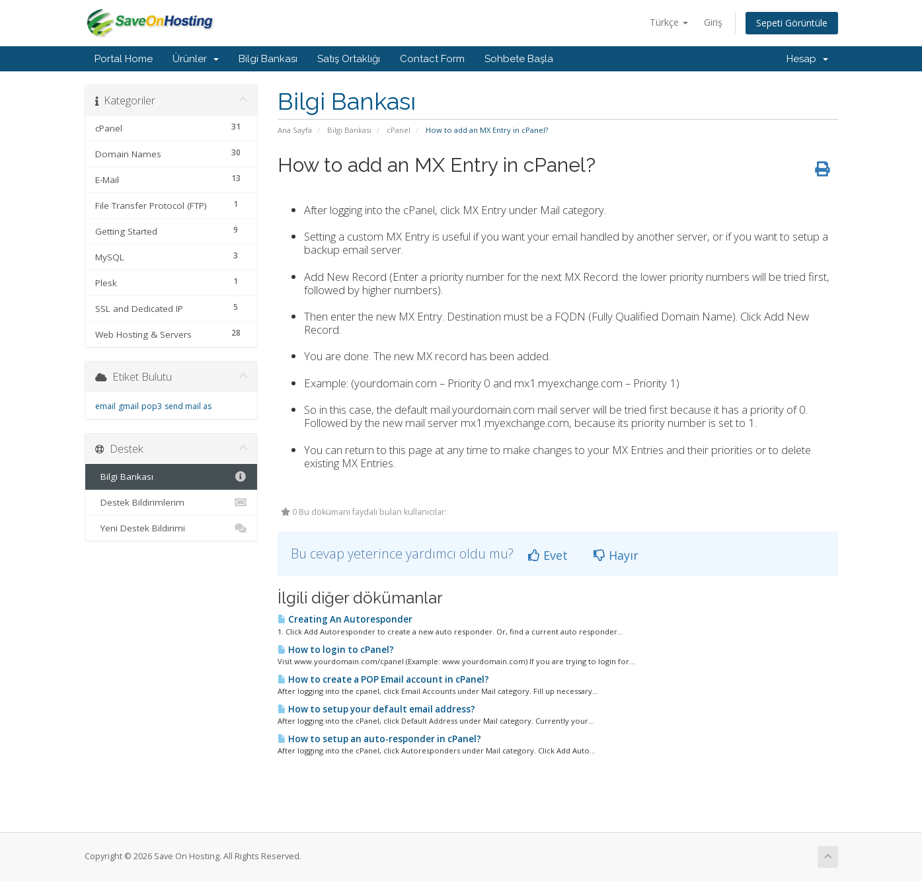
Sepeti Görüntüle (791, 23)
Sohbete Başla (518, 59)
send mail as (188, 406)
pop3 (151, 406)
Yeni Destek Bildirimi (171, 528)
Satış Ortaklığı (348, 59)
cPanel (398, 130)
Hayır (616, 555)
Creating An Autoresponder (345, 619)
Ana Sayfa (295, 130)
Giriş (713, 22)
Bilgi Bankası (268, 59)
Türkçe (669, 22)
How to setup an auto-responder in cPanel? (379, 739)
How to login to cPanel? (336, 650)
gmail (128, 406)
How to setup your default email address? (376, 709)
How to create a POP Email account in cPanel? (383, 679)
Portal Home (124, 59)
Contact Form (432, 59)
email (105, 406)
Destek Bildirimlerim (171, 502)
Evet (548, 555)
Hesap (807, 59)
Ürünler (196, 59)
